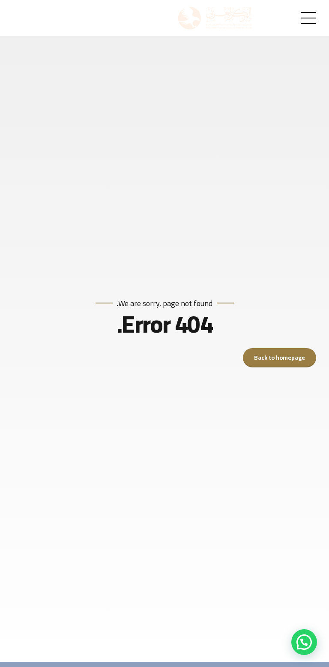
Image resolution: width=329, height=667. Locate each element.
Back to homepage (279, 357)
